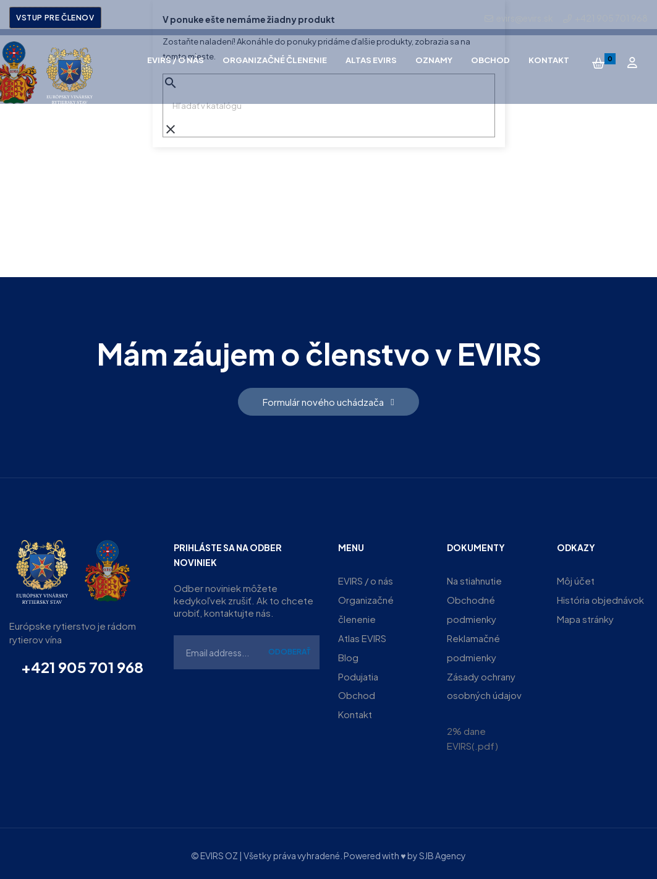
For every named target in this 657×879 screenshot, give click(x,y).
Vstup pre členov (55, 17)
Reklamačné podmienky (473, 645)
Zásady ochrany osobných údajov (484, 682)
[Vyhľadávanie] (328, 105)
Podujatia (358, 673)
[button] (328, 402)
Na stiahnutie (474, 580)
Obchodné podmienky (471, 608)
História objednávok (600, 599)
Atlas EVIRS (362, 636)
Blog (348, 655)
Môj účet (576, 580)
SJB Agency (442, 851)
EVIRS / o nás (365, 580)
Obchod (356, 692)
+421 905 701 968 (82, 667)
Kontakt (355, 710)
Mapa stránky (585, 618)
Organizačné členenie (366, 608)
